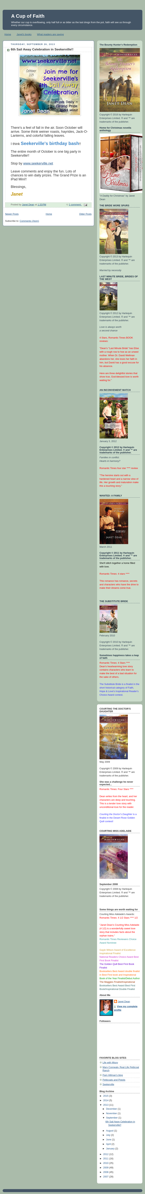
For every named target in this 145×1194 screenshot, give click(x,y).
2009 (106, 1167)
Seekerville (108, 1084)
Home (8, 34)
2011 (106, 1158)
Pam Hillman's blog (113, 1075)
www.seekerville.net (38, 163)
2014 (106, 1100)
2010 (106, 1163)
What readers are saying (50, 34)
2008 (106, 1172)
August (110, 1130)
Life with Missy (110, 1062)
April (109, 1144)
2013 (106, 1105)
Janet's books (24, 34)
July (108, 1135)
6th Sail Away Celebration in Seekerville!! (42, 49)
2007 (106, 1176)
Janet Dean (124, 1001)
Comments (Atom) (29, 221)
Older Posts (85, 214)
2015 (106, 1096)
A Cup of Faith (28, 16)
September (112, 1117)
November (112, 1113)
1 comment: (75, 204)
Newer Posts (12, 214)
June (109, 1139)
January (110, 1148)
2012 (106, 1154)
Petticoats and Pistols (114, 1080)
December (112, 1109)
